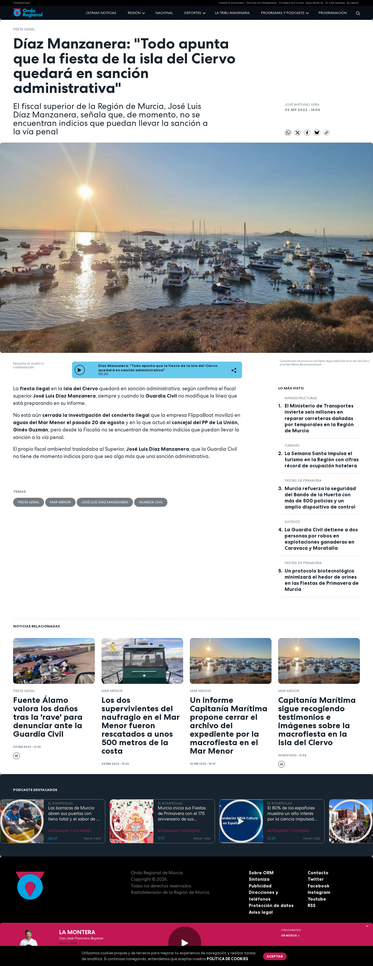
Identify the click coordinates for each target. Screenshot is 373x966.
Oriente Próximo (231, 2)
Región (134, 13)
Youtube (317, 899)
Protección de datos (271, 905)
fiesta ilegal (24, 29)
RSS (312, 905)
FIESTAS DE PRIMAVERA (261, 2)
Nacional (164, 13)
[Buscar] (356, 13)
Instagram (319, 892)
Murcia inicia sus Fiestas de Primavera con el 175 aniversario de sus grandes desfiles (182, 813)
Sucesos (292, 521)
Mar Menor (60, 502)
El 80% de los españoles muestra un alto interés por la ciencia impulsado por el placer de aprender (292, 813)
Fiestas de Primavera (303, 480)
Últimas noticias (101, 13)
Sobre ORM (261, 872)
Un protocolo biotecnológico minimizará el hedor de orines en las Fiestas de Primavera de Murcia (322, 580)
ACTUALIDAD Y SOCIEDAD (69, 830)
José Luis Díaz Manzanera (104, 502)
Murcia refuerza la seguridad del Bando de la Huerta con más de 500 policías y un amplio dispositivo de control (320, 497)
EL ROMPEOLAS (60, 803)
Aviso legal (261, 912)
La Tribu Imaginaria (232, 13)
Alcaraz (353, 2)
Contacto (318, 872)
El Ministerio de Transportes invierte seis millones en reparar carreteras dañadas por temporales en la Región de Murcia (319, 418)
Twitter (316, 879)
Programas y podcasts (282, 13)
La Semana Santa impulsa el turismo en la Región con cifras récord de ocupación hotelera (322, 459)
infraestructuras (301, 398)
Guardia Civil (151, 502)
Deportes (192, 13)
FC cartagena (335, 2)
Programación (332, 13)
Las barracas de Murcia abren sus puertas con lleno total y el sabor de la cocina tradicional (74, 813)
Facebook (318, 886)
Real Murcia (314, 2)
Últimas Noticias (291, 2)
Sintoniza (259, 879)
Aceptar (275, 956)
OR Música (290, 935)
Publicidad (260, 886)
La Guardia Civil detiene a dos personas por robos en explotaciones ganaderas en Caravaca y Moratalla (321, 539)
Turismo (292, 445)
